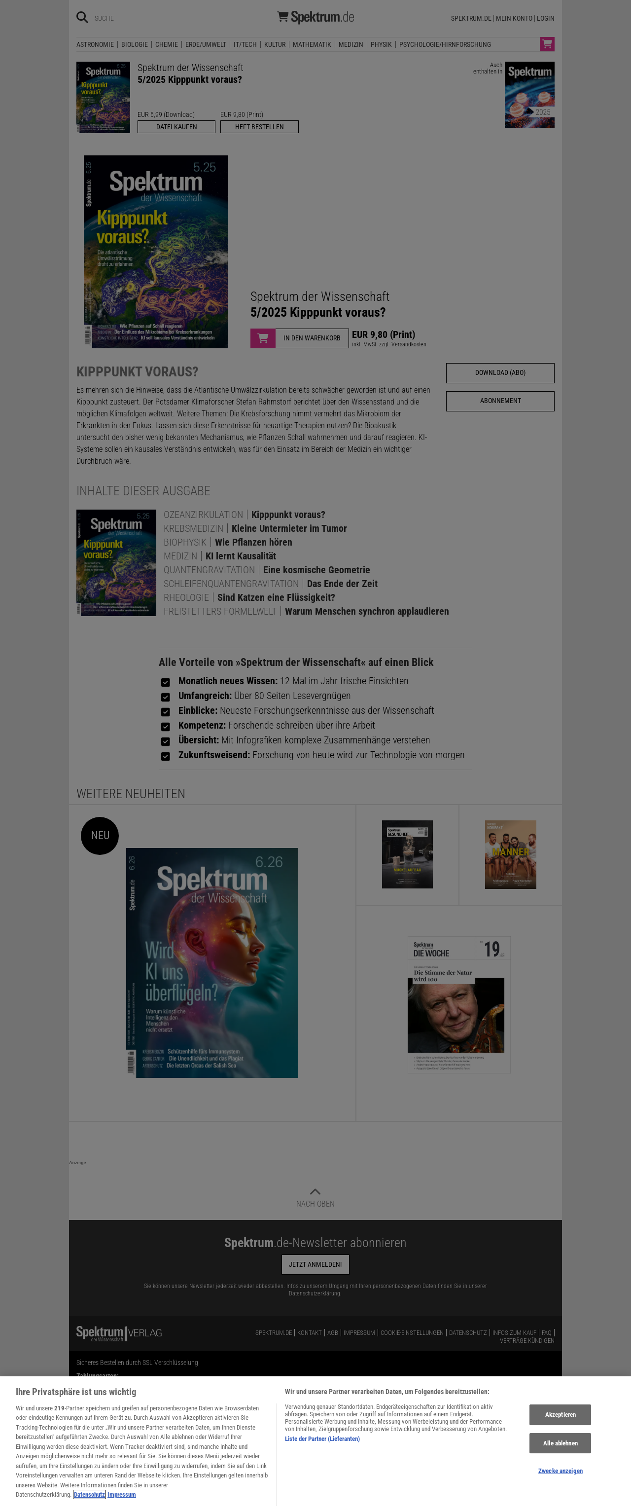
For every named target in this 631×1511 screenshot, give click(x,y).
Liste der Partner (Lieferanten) (322, 1444)
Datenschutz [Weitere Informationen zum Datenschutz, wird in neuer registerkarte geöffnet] (89, 1500)
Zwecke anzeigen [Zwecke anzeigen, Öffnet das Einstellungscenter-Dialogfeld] (560, 1476)
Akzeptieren (560, 1420)
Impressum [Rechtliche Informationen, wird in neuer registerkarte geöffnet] (121, 1500)
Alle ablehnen (560, 1449)
